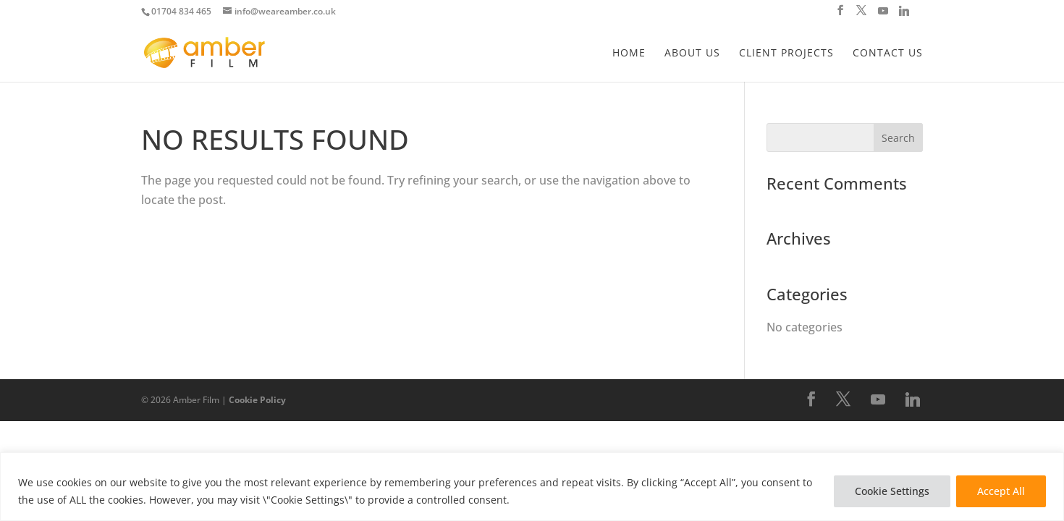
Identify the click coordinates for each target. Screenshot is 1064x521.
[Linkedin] (904, 15)
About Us (692, 53)
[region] (532, 486)
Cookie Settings (892, 491)
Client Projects (786, 53)
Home (629, 53)
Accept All (1001, 491)
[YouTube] (883, 15)
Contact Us (888, 53)
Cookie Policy (257, 400)
